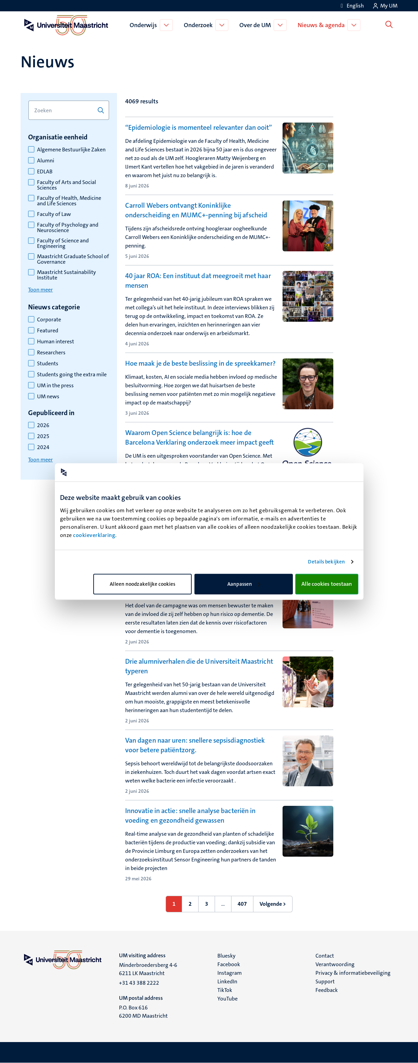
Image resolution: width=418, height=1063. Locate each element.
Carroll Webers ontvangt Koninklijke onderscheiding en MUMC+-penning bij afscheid (196, 210)
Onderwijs (144, 25)
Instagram (229, 972)
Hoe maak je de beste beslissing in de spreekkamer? (200, 363)
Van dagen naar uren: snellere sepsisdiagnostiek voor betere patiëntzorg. (195, 745)
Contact (324, 955)
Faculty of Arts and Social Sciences (66, 185)
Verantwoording (335, 964)
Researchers (51, 352)
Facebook (228, 964)
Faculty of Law (54, 214)
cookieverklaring (94, 535)
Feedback (326, 990)
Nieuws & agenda (322, 25)
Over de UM (256, 25)
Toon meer (40, 289)
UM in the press (55, 385)
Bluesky (226, 955)
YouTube (227, 998)
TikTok (224, 990)
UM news (48, 396)
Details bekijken (326, 561)
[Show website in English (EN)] (351, 5)
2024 (43, 447)
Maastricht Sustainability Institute (66, 275)
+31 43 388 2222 (139, 982)
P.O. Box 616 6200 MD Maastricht (143, 1011)
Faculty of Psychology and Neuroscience (67, 227)
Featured (47, 330)
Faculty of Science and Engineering (63, 243)
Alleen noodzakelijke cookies (142, 584)
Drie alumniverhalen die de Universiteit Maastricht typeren (199, 666)
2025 (43, 436)
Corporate (49, 319)
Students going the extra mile (72, 374)
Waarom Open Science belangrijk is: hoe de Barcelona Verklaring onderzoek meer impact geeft (199, 437)
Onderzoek (199, 25)
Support (325, 981)
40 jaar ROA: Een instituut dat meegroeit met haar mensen (198, 280)
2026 (43, 425)
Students (47, 363)
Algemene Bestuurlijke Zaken (71, 149)
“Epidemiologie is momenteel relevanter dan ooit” (198, 127)
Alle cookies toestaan (326, 583)
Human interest (55, 341)
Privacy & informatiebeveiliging (353, 972)
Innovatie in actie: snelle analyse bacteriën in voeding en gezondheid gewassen (190, 815)
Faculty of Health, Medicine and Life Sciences (69, 200)
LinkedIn (227, 981)
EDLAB (44, 171)
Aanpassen (243, 584)
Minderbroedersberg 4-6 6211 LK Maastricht (148, 969)
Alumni (45, 160)
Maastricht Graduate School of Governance (73, 259)
